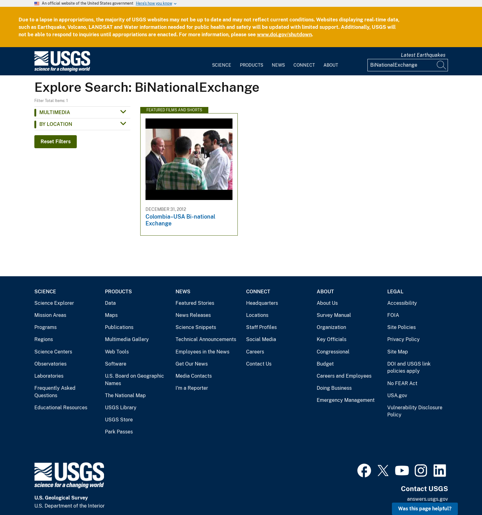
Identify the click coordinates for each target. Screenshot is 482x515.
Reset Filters (56, 141)
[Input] (407, 65)
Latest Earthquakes (423, 55)
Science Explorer (54, 303)
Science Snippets (196, 327)
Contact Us (258, 364)
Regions (43, 339)
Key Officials (331, 339)
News (278, 65)
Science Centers (53, 352)
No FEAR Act (402, 383)
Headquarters (262, 303)
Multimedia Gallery (127, 339)
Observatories (50, 364)
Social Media (261, 339)
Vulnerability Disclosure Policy (414, 411)
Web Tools (117, 352)
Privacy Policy (403, 339)
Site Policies (401, 327)
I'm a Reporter (192, 388)
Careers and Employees (344, 376)
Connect (304, 65)
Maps (111, 315)
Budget (325, 364)
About (331, 65)
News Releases (193, 315)
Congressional (333, 352)
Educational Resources (60, 408)
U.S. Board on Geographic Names (134, 379)
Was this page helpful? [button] (425, 509)
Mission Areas (50, 315)
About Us (327, 303)
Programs (45, 327)
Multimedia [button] (54, 112)
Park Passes (119, 432)
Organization (331, 327)
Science (221, 65)
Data (110, 303)
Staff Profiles (261, 327)
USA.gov (397, 395)
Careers (255, 352)
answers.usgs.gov (427, 499)
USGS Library (121, 408)
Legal (395, 292)
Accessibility (402, 303)
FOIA (393, 315)
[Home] (62, 70)
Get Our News (192, 364)
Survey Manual (334, 315)
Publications (119, 327)
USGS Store (119, 420)
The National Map (125, 395)
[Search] (442, 65)
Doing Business (334, 388)
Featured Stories (195, 303)
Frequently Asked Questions (55, 391)
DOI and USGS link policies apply (409, 367)
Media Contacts (194, 376)
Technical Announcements (206, 339)
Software (115, 364)
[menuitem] (222, 61)
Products (251, 65)
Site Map (397, 352)
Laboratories (48, 376)
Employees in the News (202, 352)
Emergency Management (346, 400)
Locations (257, 315)
